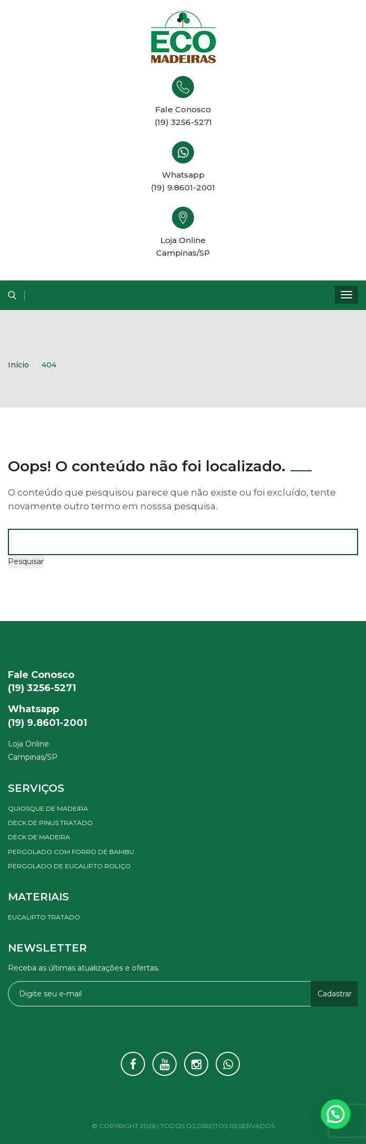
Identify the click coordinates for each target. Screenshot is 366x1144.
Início (18, 365)
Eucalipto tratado (44, 917)
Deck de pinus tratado (50, 823)
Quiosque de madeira (48, 808)
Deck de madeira (39, 837)
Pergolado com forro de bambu (71, 852)
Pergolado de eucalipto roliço (69, 866)
